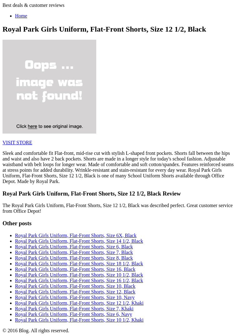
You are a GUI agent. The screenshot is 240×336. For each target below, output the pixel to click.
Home (21, 15)
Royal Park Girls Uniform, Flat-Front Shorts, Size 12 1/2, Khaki (79, 303)
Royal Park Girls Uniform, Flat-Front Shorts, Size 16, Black (75, 269)
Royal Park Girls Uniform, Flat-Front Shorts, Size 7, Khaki (74, 308)
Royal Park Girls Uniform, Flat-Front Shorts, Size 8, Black (74, 258)
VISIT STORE (17, 142)
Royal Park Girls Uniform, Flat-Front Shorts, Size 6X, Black (76, 235)
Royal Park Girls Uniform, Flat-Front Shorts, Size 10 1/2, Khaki (79, 320)
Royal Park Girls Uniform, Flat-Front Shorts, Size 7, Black (74, 252)
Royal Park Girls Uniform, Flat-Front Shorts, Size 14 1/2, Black (79, 241)
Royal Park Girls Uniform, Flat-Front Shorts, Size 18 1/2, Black (79, 263)
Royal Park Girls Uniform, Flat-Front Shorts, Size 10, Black (75, 286)
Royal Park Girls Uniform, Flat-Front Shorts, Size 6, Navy (73, 314)
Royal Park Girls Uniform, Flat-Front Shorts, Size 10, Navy (75, 297)
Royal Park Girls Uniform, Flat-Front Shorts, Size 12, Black (75, 291)
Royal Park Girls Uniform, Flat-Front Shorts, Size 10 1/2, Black (79, 274)
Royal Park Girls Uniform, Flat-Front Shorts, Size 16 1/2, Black (79, 280)
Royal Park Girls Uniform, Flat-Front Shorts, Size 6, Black (74, 246)
